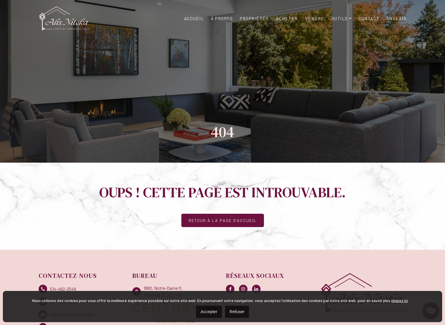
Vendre (314, 18)
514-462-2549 (57, 289)
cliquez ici (399, 300)
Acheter (287, 18)
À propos (222, 18)
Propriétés (254, 18)
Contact (368, 18)
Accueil (194, 18)
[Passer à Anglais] (397, 18)
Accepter (209, 311)
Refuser (237, 311)
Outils (339, 18)
